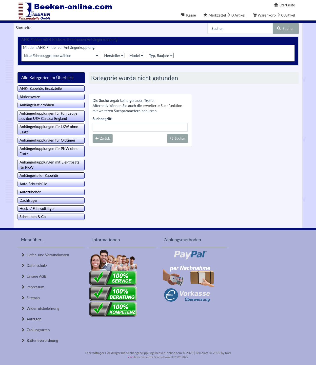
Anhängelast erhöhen (37, 105)
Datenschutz (34, 265)
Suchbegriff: (102, 118)
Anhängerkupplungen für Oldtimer (47, 140)
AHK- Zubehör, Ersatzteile (41, 88)
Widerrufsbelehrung (40, 308)
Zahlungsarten (35, 330)
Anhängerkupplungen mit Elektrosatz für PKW (49, 164)
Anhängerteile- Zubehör (39, 175)
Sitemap (30, 297)
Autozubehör (30, 192)
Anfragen (31, 319)
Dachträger (29, 200)
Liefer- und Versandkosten (45, 255)
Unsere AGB (33, 276)
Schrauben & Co (33, 216)
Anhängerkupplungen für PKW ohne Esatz (49, 151)
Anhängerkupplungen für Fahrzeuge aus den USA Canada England (48, 116)
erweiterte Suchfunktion (162, 105)
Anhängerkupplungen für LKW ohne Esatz (49, 129)
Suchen (286, 28)
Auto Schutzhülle (33, 184)
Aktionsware (30, 96)
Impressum (32, 287)
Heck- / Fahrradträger (37, 208)
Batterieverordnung (39, 340)
